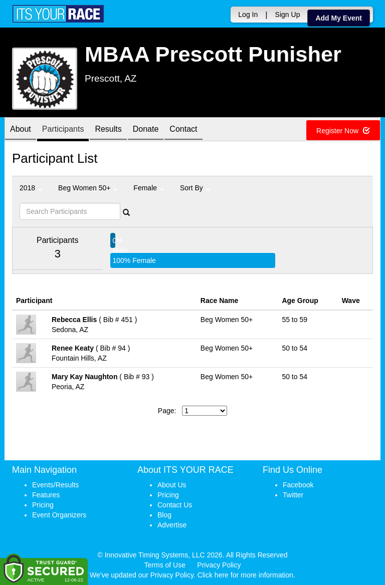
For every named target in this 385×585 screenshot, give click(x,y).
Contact (183, 130)
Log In (248, 15)
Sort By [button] (195, 188)
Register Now (343, 131)
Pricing (43, 505)
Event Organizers (59, 515)
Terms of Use (164, 565)
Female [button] (148, 188)
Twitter (293, 495)
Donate (146, 130)
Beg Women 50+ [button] (87, 188)
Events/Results (55, 485)
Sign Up (287, 15)
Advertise (171, 525)
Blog (164, 515)
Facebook (298, 485)
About (20, 130)
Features (46, 495)
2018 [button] (31, 188)
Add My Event (338, 18)
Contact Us (174, 505)
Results (108, 130)
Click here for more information (245, 575)
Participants (63, 130)
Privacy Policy (219, 565)
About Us (171, 485)
